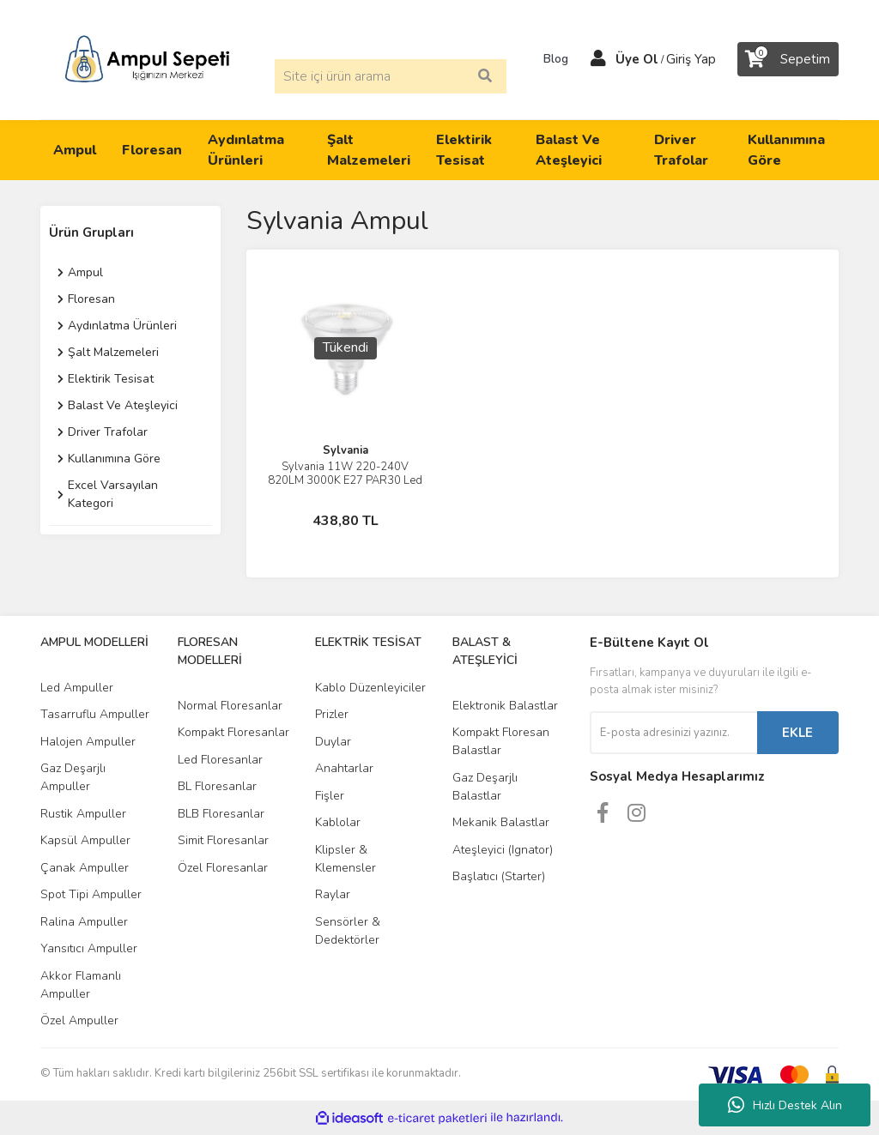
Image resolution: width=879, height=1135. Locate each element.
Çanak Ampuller (84, 868)
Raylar (332, 894)
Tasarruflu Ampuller (94, 714)
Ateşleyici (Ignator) (502, 850)
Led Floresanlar (220, 760)
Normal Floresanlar (230, 705)
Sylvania (345, 450)
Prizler (332, 714)
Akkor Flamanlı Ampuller (80, 985)
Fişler (329, 796)
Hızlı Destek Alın (785, 1105)
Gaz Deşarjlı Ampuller (73, 777)
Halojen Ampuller (88, 742)
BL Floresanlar (217, 786)
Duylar (333, 742)
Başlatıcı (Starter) (498, 876)
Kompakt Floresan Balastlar (500, 741)
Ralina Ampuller (84, 922)
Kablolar (338, 822)
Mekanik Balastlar (500, 822)
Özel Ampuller (79, 1020)
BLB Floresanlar (221, 814)
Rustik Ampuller (83, 814)
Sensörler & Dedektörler (347, 931)
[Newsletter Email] (673, 732)
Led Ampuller (76, 687)
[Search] (390, 76)
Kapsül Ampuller (85, 840)
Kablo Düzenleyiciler (370, 687)
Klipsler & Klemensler (345, 859)
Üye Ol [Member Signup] (636, 59)
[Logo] (147, 58)
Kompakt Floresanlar (233, 732)
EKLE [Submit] (797, 732)
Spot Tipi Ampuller (91, 894)
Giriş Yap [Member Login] (691, 59)
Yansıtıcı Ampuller (88, 948)
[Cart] (788, 59)
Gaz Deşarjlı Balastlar (485, 787)
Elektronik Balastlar (505, 705)
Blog (550, 59)
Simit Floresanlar (223, 840)
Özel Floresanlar (223, 868)
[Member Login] (598, 59)
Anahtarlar (344, 768)
